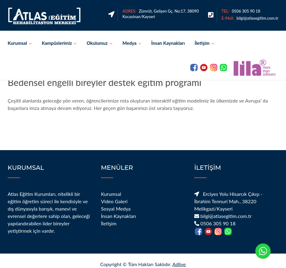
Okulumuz (97, 43)
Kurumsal (17, 43)
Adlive (179, 264)
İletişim (202, 43)
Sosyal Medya (115, 209)
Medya (129, 43)
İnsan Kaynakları (168, 43)
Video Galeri (114, 201)
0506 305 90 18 (246, 11)
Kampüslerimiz (57, 43)
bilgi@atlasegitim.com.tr (257, 18)
